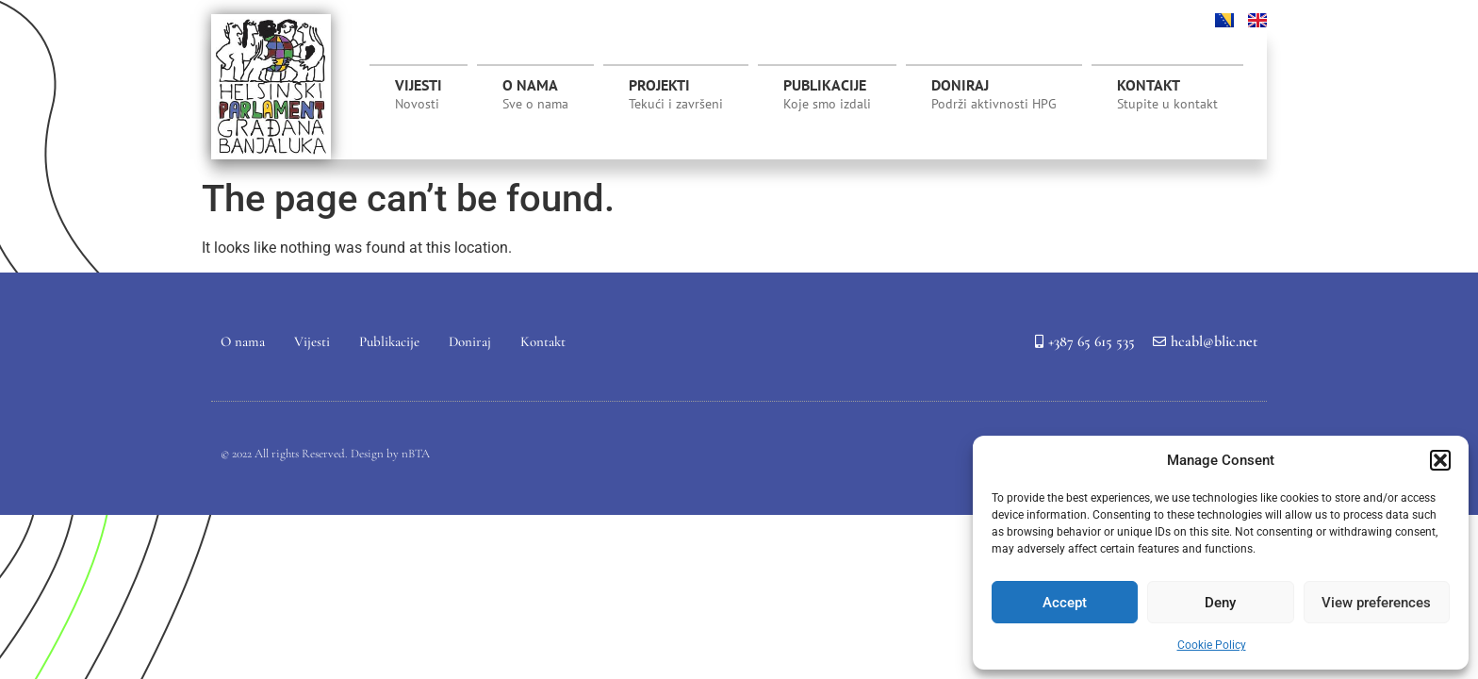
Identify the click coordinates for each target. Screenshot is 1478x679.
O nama (535, 94)
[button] (1440, 460)
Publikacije (827, 94)
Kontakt (1167, 94)
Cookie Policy (1211, 645)
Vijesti (418, 94)
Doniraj (994, 94)
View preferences (1376, 602)
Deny (1220, 602)
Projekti (676, 99)
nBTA (416, 453)
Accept (1065, 602)
